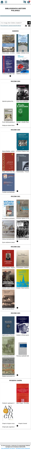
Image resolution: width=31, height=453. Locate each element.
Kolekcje (19, 25)
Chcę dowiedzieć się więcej (8, 448)
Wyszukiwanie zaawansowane (8, 25)
